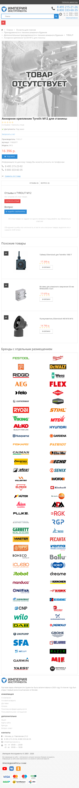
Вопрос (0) (45, 183)
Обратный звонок (72, 18)
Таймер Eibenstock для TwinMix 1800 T (56, 254)
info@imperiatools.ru (12, 742)
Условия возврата (8, 700)
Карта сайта (6, 723)
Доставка (4, 703)
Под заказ (9, 156)
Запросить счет (8, 134)
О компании (6, 698)
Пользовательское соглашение (14, 712)
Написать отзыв (18, 125)
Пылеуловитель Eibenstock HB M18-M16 (56, 318)
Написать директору (70, 2)
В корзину (46, 267)
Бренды (4, 725)
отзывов (6, 125)
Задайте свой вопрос (15, 212)
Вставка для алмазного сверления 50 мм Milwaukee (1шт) (57, 287)
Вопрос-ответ (6, 728)
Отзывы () (34, 183)
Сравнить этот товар (13, 176)
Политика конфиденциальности (14, 709)
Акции (3, 720)
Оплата (4, 706)
